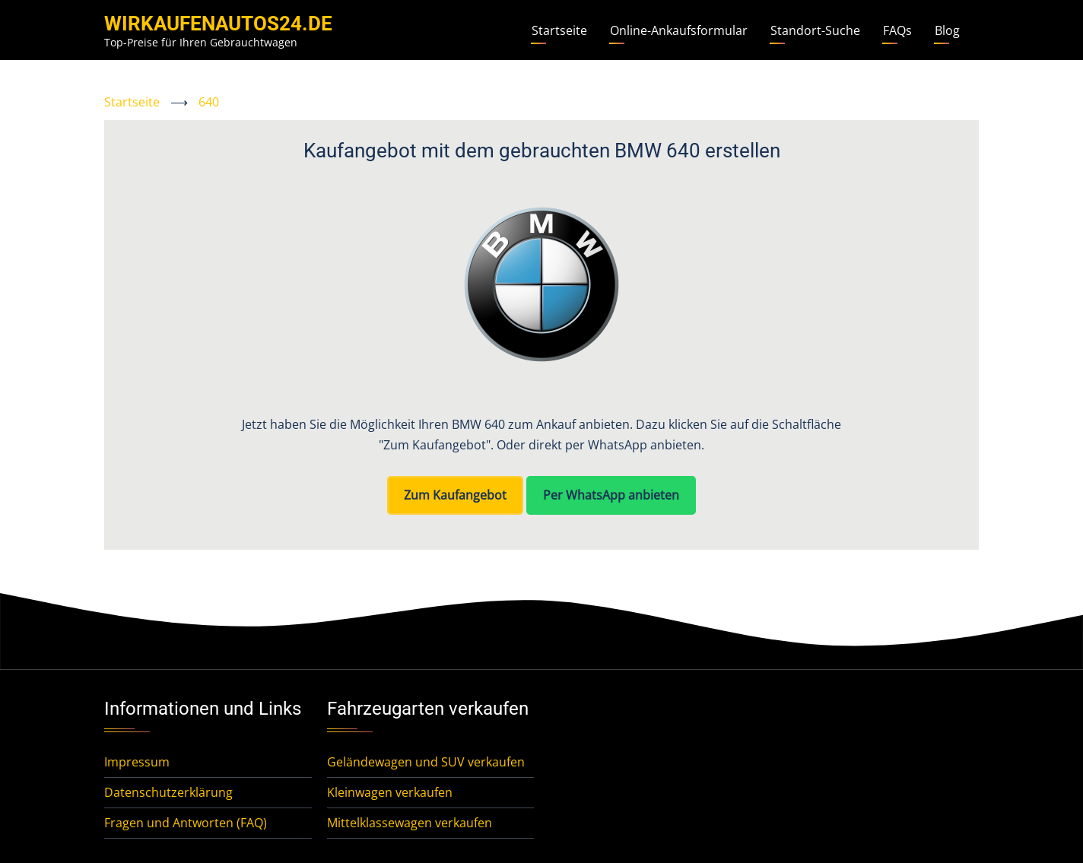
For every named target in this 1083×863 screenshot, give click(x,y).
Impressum (137, 762)
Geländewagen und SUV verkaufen (426, 762)
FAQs (897, 30)
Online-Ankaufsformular (679, 30)
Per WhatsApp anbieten (611, 495)
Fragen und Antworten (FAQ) (185, 822)
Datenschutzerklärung (168, 792)
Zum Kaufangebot (455, 495)
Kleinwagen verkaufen (390, 792)
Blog (947, 30)
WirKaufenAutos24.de (218, 23)
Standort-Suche (815, 30)
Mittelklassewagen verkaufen (409, 822)
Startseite (559, 30)
